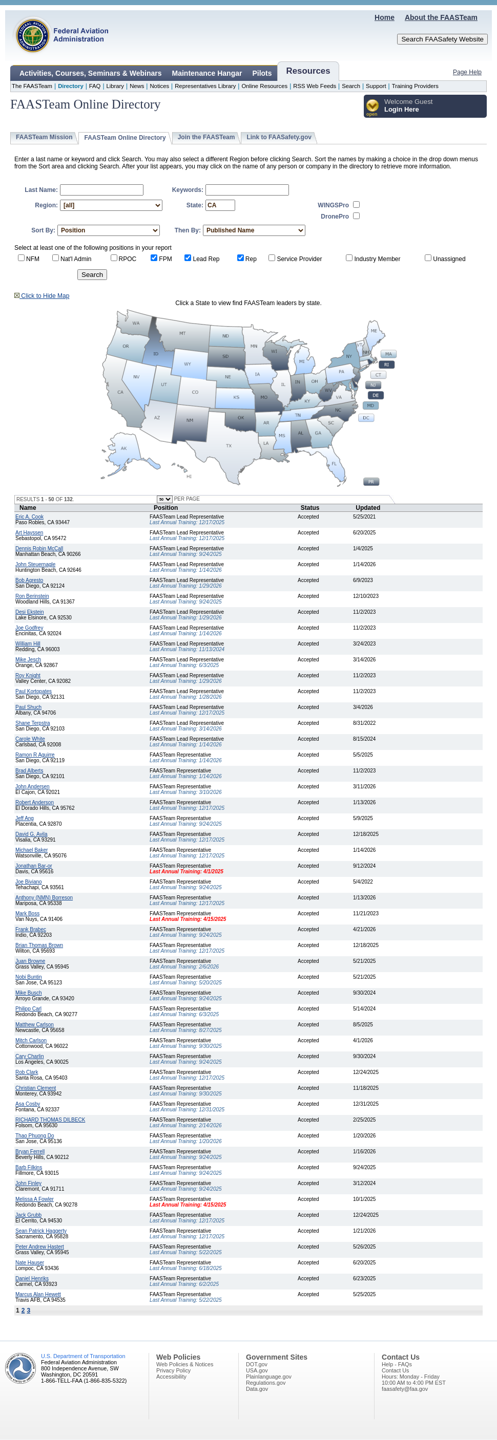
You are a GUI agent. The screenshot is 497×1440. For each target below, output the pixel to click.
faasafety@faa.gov (405, 1389)
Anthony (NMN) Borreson (44, 897)
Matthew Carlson (34, 1024)
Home (385, 17)
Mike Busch (28, 993)
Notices (159, 86)
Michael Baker (31, 850)
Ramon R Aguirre (35, 755)
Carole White (30, 739)
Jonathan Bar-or (33, 866)
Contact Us (395, 1370)
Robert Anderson (34, 802)
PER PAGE (186, 499)
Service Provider (299, 259)
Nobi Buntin (28, 977)
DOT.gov (256, 1364)
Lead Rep (206, 259)
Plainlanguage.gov (269, 1376)
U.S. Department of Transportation (83, 1356)
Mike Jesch (28, 659)
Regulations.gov (265, 1383)
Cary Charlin (29, 1056)
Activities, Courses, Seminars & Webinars (90, 73)
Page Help (467, 72)
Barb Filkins (28, 1167)
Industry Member (377, 259)
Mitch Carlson (31, 1040)
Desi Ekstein (29, 612)
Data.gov (257, 1389)
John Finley (28, 1183)
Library (115, 86)
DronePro (335, 216)
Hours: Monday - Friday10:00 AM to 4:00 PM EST (414, 1379)
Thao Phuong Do (34, 1135)
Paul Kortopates (33, 691)
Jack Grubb (28, 1215)
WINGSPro (333, 205)
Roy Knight (27, 675)
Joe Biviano (28, 882)
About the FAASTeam (441, 17)
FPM (165, 259)
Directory (71, 86)
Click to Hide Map (41, 295)
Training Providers (415, 86)
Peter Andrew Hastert (39, 1247)
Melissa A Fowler (34, 1199)
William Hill (27, 644)
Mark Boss (27, 913)
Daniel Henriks (32, 1278)
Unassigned (449, 259)
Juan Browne (30, 961)
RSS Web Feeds (314, 86)
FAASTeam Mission (44, 137)
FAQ (95, 86)
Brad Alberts (29, 770)
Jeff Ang (24, 818)
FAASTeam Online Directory (124, 137)
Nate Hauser (29, 1262)
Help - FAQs (397, 1364)
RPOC (128, 259)
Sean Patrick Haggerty (41, 1231)
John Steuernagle (35, 564)
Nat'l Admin (75, 259)
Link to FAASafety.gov (278, 137)
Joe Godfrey (29, 628)
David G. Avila (31, 834)
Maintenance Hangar (207, 73)
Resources (308, 71)
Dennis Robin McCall (39, 548)
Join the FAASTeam (206, 137)
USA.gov (257, 1370)
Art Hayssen (29, 532)
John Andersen (32, 786)
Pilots (262, 73)
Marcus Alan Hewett (38, 1294)
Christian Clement (35, 1088)
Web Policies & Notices (184, 1364)
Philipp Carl (28, 1009)
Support (376, 86)
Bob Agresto (29, 580)
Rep (251, 259)
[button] (373, 108)
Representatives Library (205, 86)
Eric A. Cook (29, 517)
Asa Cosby (27, 1104)
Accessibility (171, 1376)
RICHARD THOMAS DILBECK (50, 1120)
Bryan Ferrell (30, 1151)
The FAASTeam (32, 86)
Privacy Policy (173, 1370)
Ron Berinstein (32, 596)
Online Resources (264, 86)
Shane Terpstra (32, 723)
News (137, 86)
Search (351, 86)
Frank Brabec (30, 929)
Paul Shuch (28, 707)
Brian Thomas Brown (39, 945)
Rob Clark (26, 1072)
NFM (32, 259)
